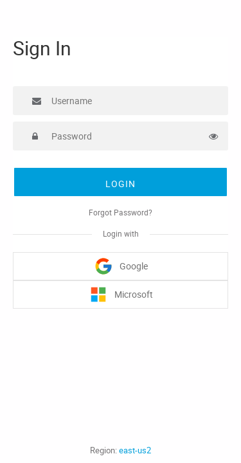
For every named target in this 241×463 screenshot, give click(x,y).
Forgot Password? (120, 212)
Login (120, 183)
